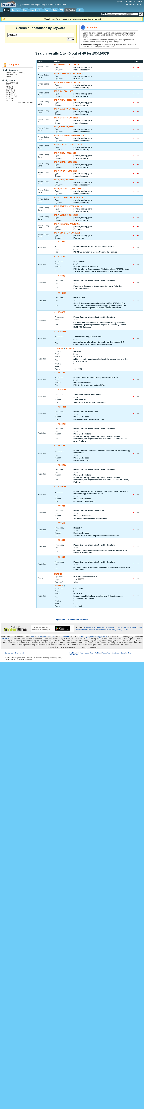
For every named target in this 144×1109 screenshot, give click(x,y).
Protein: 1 (9, 77)
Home (6, 10)
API (61, 10)
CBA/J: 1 (9, 101)
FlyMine (80, 653)
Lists (25, 10)
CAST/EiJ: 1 (10, 99)
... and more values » (24, 103)
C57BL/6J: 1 (11, 93)
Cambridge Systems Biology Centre (93, 637)
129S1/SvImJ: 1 (12, 83)
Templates (16, 10)
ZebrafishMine (126, 653)
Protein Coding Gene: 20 (15, 73)
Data (55, 10)
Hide (140, 19)
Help (125, 1)
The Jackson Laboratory (45, 637)
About (131, 1)
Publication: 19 (11, 75)
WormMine (106, 653)
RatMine (98, 653)
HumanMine (73, 654)
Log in (119, 1)
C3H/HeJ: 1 (10, 91)
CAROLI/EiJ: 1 (11, 97)
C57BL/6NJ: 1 (11, 95)
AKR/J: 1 (9, 87)
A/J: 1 (8, 85)
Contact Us (139, 1)
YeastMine (115, 653)
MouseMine (89, 653)
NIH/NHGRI (5, 639)
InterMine (65, 637)
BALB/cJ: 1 (10, 89)
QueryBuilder (36, 10)
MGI (32, 637)
